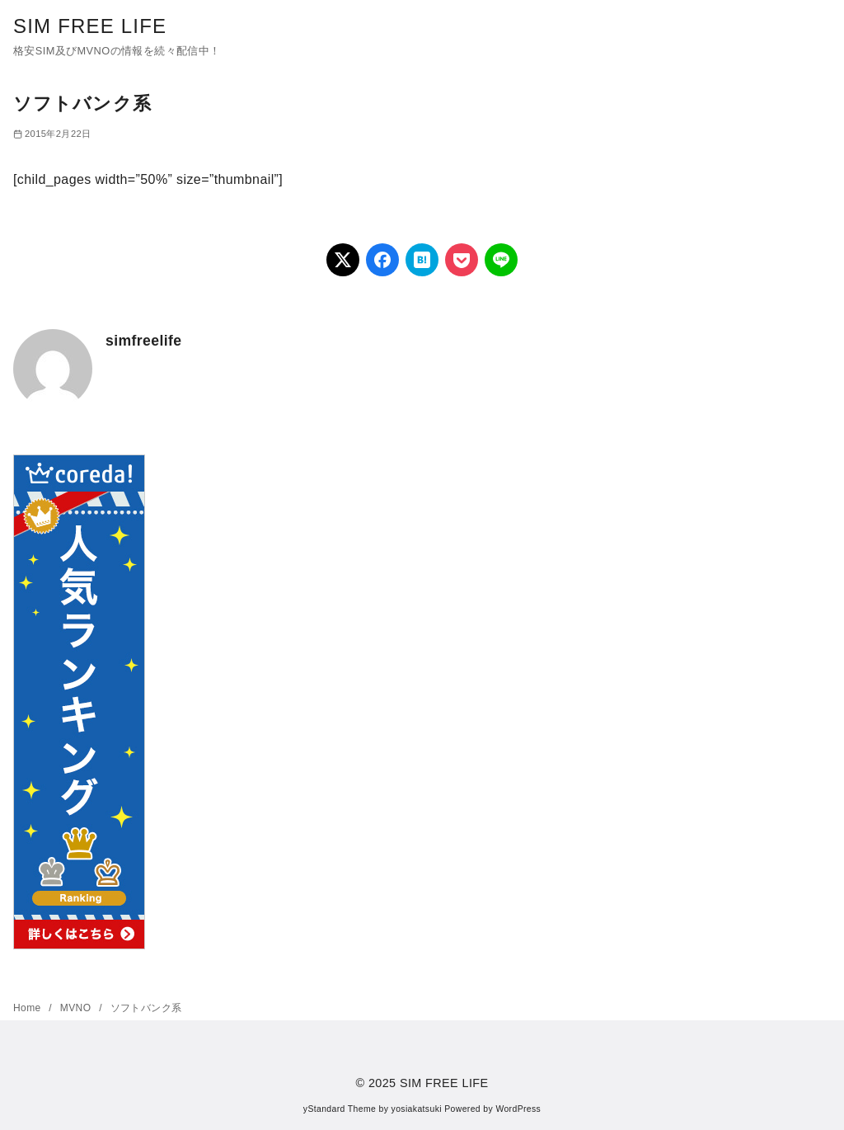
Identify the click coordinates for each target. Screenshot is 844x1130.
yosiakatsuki (417, 1109)
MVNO (77, 1008)
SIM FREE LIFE (89, 26)
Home (28, 1008)
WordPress (518, 1109)
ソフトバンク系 (146, 1008)
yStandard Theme (339, 1109)
